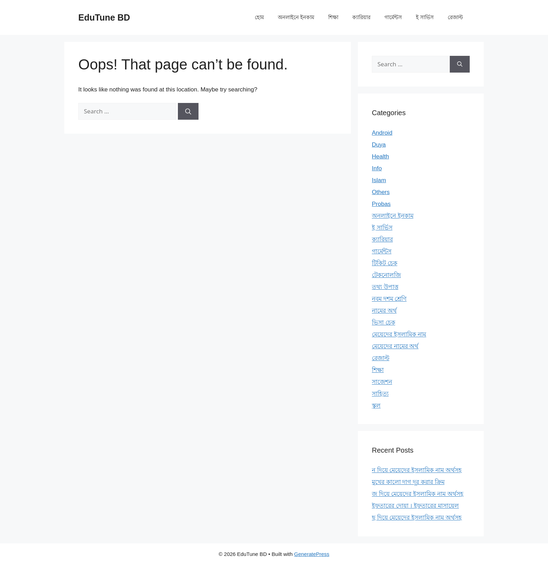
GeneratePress (311, 554)
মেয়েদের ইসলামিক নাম (399, 334)
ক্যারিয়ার (361, 17)
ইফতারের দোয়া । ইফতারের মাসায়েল (415, 506)
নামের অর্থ (384, 310)
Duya (379, 144)
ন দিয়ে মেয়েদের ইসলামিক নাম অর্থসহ (417, 470)
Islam (379, 180)
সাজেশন (382, 382)
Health (380, 156)
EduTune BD (104, 17)
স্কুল (376, 405)
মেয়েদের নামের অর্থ (395, 346)
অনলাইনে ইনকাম (296, 17)
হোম (259, 17)
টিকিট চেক (384, 263)
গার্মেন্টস (393, 17)
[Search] (188, 111)
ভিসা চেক (383, 322)
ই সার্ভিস (425, 17)
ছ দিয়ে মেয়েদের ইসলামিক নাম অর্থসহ (417, 517)
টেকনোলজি (386, 275)
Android (382, 132)
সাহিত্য (380, 394)
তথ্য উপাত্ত (385, 287)
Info (377, 168)
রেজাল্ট (455, 17)
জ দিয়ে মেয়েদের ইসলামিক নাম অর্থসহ (417, 494)
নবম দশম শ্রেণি (389, 299)
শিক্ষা (333, 17)
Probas (381, 204)
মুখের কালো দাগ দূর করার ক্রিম (408, 482)
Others (381, 192)
